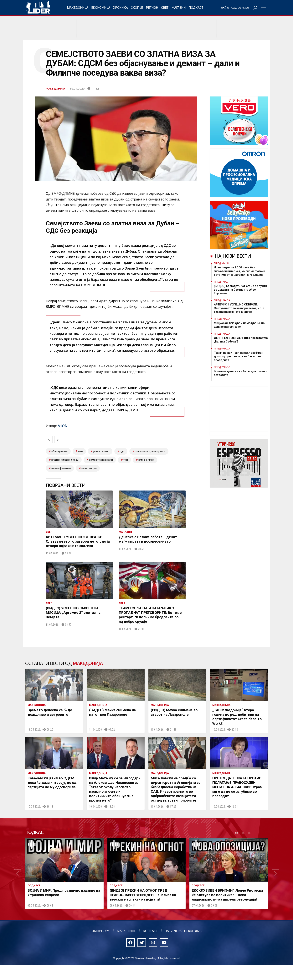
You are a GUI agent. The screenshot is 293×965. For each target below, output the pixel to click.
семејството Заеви (101, 459)
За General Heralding (183, 931)
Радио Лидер (38, 7)
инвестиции (89, 468)
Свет (164, 7)
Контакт (150, 931)
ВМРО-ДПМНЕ (146, 459)
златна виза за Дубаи (65, 459)
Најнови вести (233, 256)
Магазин (179, 7)
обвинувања (59, 451)
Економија (100, 7)
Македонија (77, 7)
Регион (152, 7)
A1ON (63, 425)
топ (125, 459)
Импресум (100, 931)
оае (80, 451)
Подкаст (196, 7)
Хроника (120, 7)
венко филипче (61, 468)
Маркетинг (126, 931)
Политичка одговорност (150, 451)
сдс (122, 451)
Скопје (137, 7)
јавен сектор (101, 451)
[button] (17, 873)
